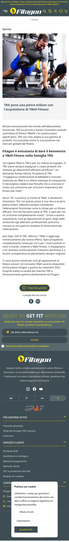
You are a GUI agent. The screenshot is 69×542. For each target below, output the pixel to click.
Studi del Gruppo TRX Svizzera (19, 430)
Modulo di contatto (13, 476)
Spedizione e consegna (15, 456)
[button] (44, 11)
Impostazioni (23, 520)
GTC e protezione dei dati (16, 471)
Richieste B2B (10, 451)
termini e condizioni (38, 346)
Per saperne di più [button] (34, 417)
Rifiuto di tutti (27, 511)
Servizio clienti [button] (34, 442)
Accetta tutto (25, 529)
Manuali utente (11, 466)
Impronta (8, 435)
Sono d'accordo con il (27, 346)
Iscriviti (34, 339)
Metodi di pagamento (15, 461)
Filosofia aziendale (13, 425)
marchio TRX (43, 271)
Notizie (34, 19)
